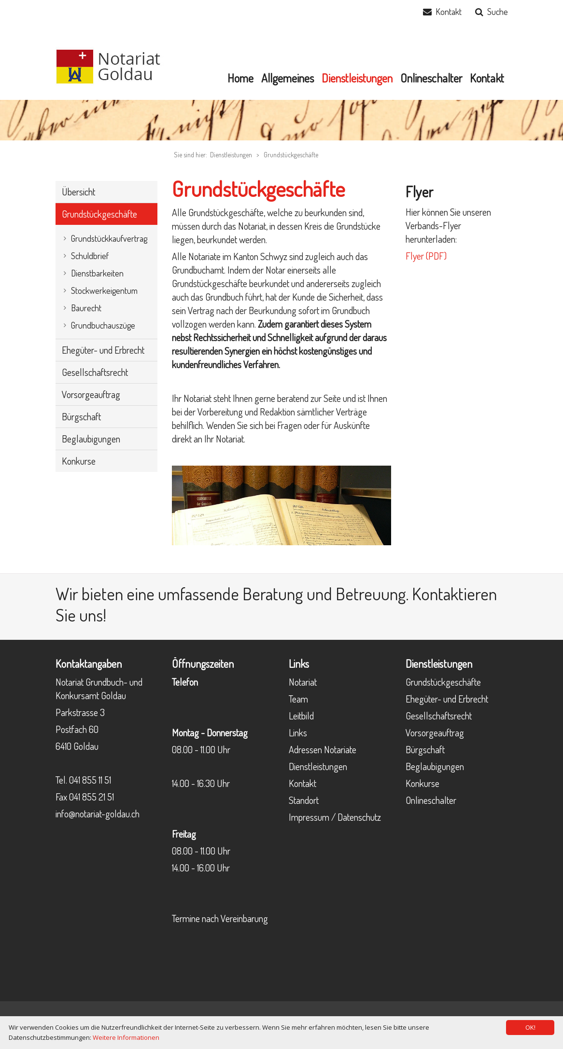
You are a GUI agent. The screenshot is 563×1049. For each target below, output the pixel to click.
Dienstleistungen (318, 766)
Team (298, 698)
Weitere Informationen (126, 1037)
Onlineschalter (431, 800)
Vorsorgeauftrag (435, 732)
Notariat (303, 682)
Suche (497, 11)
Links (298, 732)
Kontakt (449, 11)
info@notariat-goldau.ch (98, 813)
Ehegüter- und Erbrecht (447, 698)
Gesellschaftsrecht (439, 715)
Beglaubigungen (435, 766)
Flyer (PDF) (426, 255)
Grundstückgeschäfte (291, 155)
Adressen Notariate (322, 749)
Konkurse (422, 783)
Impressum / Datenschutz (335, 817)
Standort (304, 800)
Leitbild (301, 715)
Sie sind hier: (190, 155)
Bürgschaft (425, 749)
